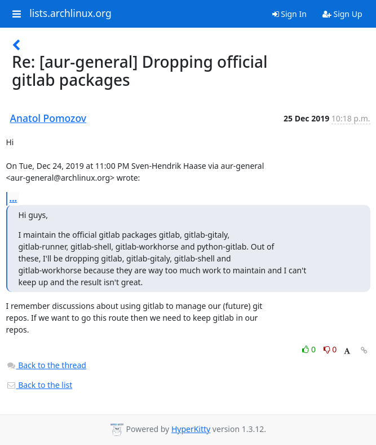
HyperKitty (190, 429)
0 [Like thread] (309, 349)
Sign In (289, 13)
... (13, 198)
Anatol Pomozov (48, 118)
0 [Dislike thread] (330, 349)
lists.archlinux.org (70, 13)
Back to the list (39, 384)
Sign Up (342, 13)
